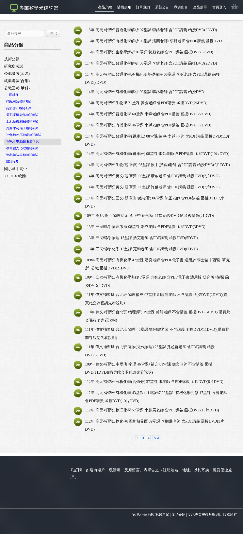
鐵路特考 (12, 161)
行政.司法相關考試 (18, 101)
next (156, 438)
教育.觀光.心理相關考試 (22, 148)
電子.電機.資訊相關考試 (22, 115)
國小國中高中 (15, 169)
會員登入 (219, 7)
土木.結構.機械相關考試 (22, 121)
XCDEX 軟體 (15, 176)
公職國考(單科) (17, 88)
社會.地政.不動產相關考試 (23, 135)
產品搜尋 (200, 7)
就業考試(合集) (17, 81)
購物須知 (124, 7)
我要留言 (181, 7)
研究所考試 (13, 66)
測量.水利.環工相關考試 (22, 128)
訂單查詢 (143, 7)
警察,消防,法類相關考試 (22, 155)
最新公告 (162, 7)
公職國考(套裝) (17, 73)
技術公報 (11, 59)
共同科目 (12, 94)
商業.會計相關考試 (18, 108)
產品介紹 (105, 7)
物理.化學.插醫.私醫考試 (22, 141)
